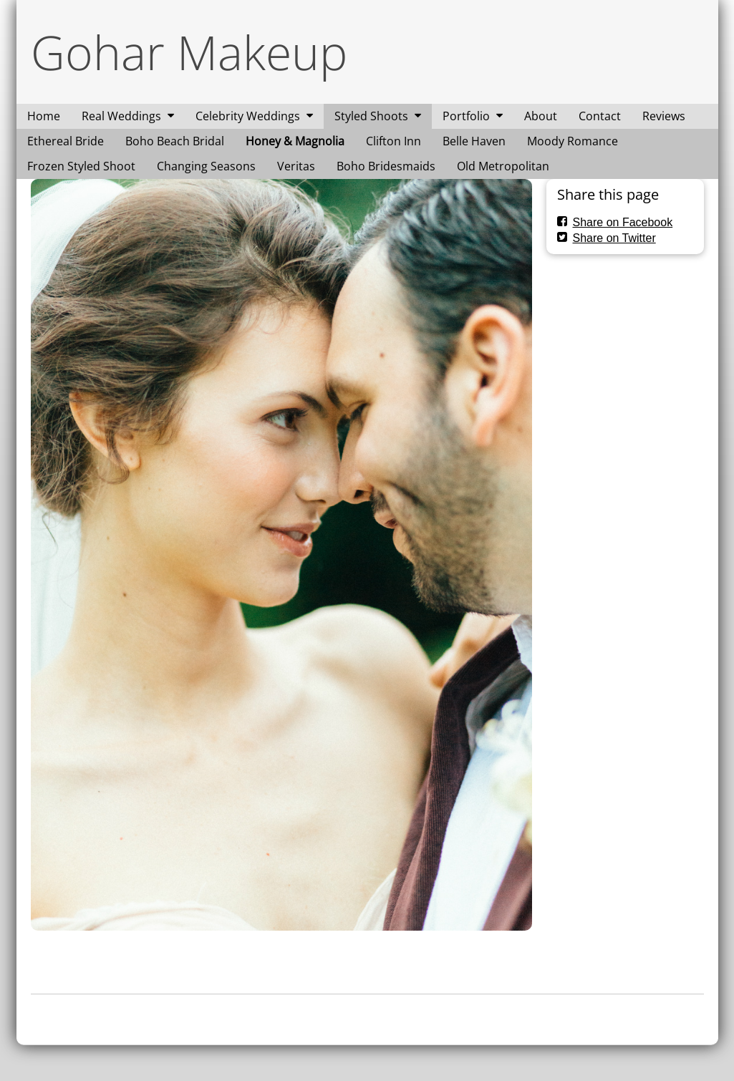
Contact (600, 116)
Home (43, 116)
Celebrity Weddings (247, 116)
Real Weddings (121, 116)
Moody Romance (572, 141)
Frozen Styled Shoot (81, 166)
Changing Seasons (206, 166)
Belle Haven (474, 141)
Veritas (296, 166)
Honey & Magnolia (295, 141)
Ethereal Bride (65, 141)
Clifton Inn (393, 141)
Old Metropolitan (503, 166)
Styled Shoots (371, 116)
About (540, 116)
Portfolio (466, 116)
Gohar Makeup (189, 52)
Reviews (663, 116)
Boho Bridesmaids (386, 166)
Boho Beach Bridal (174, 141)
